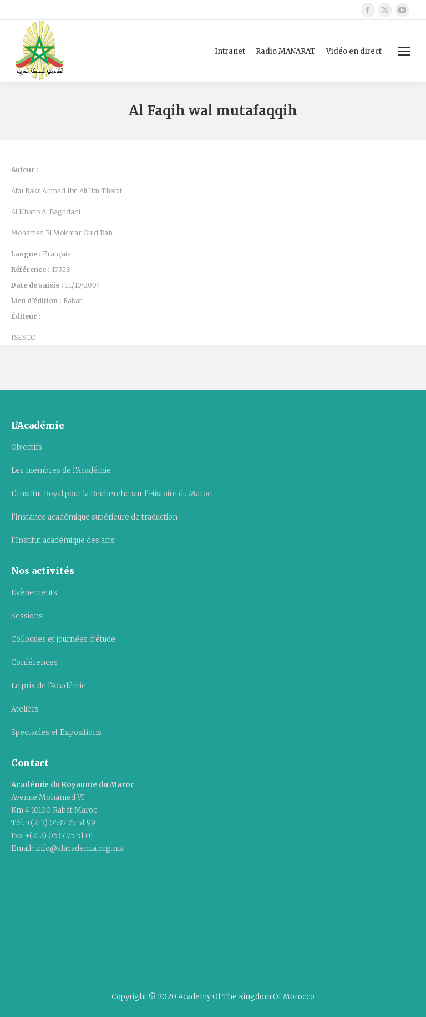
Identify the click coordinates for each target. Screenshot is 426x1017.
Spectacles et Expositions (56, 732)
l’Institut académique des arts (63, 540)
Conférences (34, 662)
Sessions (27, 616)
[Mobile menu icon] (404, 51)
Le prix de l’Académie (48, 686)
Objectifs (26, 447)
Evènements (34, 592)
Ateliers (25, 709)
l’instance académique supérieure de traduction (94, 517)
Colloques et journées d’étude (63, 639)
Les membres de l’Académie (61, 470)
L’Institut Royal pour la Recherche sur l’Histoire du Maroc (111, 494)
